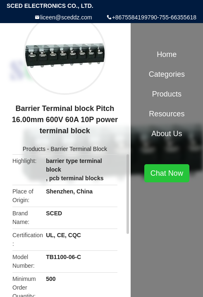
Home (167, 54)
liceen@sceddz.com (66, 17)
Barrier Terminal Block (78, 149)
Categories (167, 74)
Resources (166, 114)
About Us (166, 134)
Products (34, 149)
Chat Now (166, 173)
